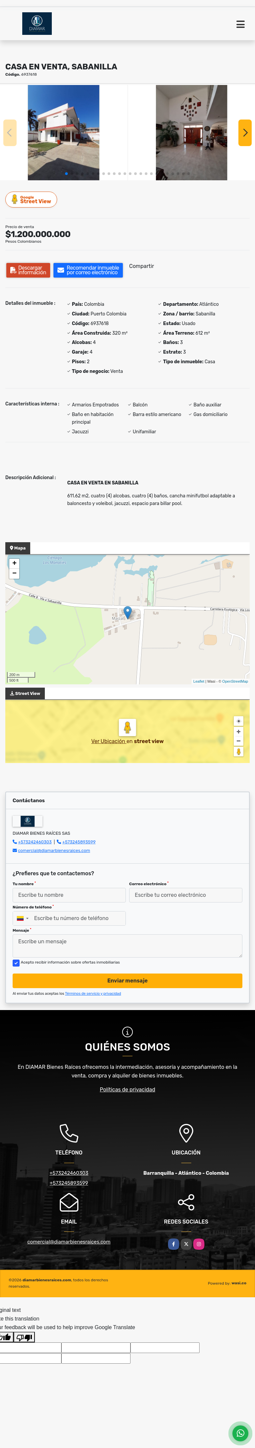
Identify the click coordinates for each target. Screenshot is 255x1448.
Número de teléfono (33, 907)
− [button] (14, 574)
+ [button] (14, 564)
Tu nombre (24, 884)
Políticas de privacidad (127, 1089)
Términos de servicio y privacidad (93, 993)
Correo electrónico (149, 884)
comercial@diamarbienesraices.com (54, 850)
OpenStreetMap (235, 681)
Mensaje (22, 930)
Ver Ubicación (109, 741)
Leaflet (198, 681)
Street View (31, 199)
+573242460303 (34, 841)
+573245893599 (79, 841)
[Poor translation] (24, 1337)
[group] (63, 132)
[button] (66, 173)
